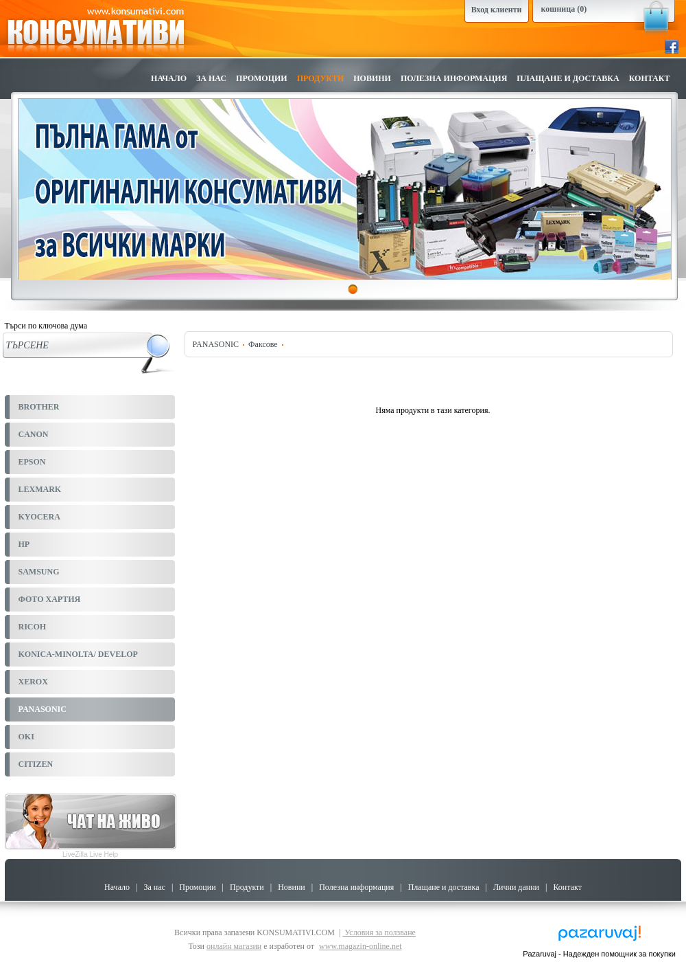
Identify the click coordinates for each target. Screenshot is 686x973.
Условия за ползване (379, 932)
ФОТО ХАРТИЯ (50, 599)
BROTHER (39, 407)
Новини (372, 78)
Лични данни (516, 887)
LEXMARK (40, 489)
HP (24, 544)
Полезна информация (454, 78)
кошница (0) (564, 9)
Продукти (320, 78)
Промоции (261, 78)
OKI (26, 736)
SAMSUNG (39, 572)
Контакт (649, 78)
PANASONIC (43, 709)
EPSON (32, 462)
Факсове (263, 344)
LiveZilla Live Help (90, 854)
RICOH (33, 626)
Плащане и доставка (568, 78)
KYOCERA (39, 517)
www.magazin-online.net (360, 946)
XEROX (33, 681)
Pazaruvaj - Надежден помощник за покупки (599, 954)
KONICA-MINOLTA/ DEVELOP (78, 654)
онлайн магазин (233, 946)
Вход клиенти (496, 9)
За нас (211, 78)
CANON (34, 434)
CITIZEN (36, 764)
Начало (169, 78)
